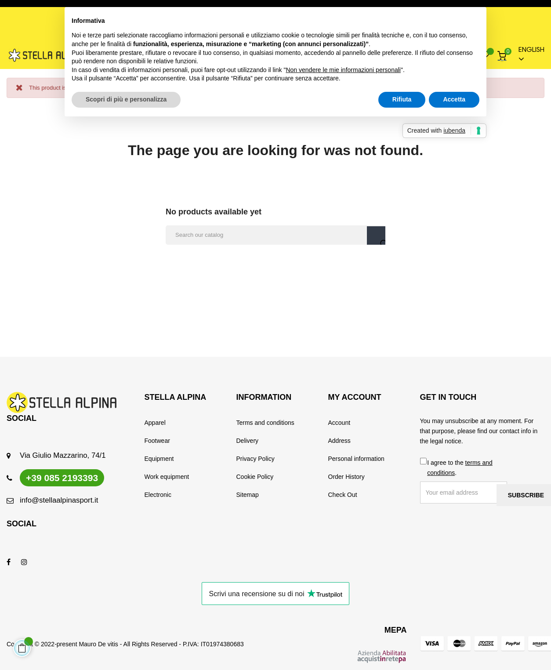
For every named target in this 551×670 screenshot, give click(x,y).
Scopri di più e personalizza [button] (126, 99)
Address (339, 440)
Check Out (342, 494)
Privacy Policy (255, 458)
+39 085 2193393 (62, 478)
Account (339, 422)
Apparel (155, 422)
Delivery (247, 440)
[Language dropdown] (527, 55)
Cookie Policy (255, 476)
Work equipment (167, 476)
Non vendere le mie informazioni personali (343, 69)
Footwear (157, 440)
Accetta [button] (454, 99)
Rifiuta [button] (402, 99)
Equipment (159, 458)
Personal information (356, 458)
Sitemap (247, 494)
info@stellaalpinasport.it (59, 500)
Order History (346, 476)
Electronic (158, 494)
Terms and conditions (265, 422)
